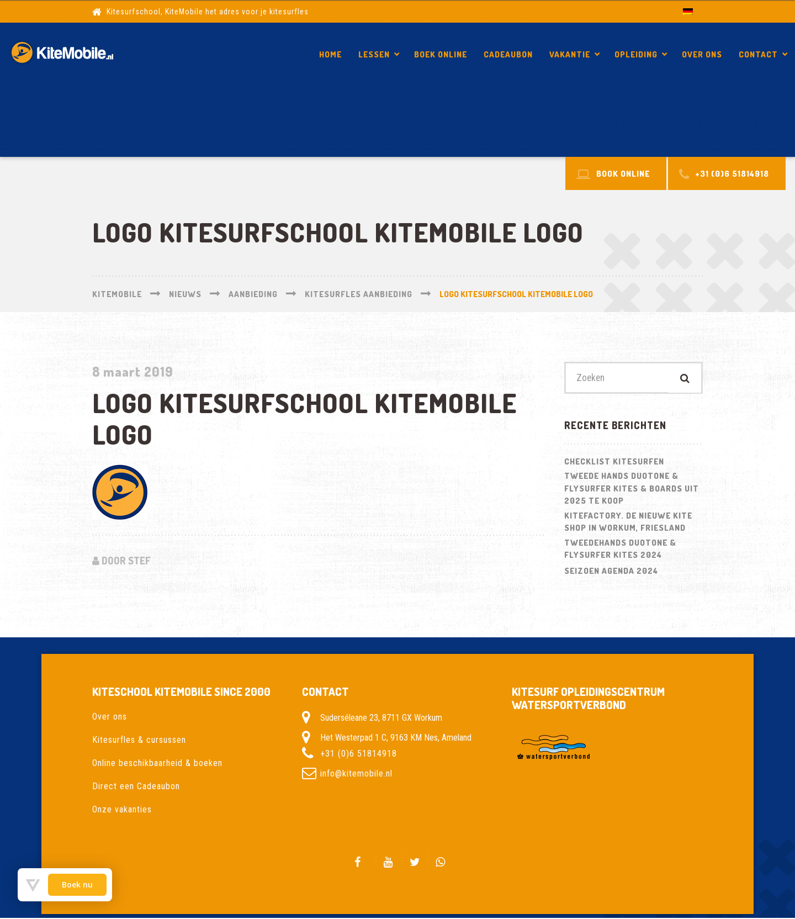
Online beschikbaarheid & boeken (157, 763)
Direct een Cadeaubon (136, 786)
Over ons (702, 54)
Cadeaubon (508, 54)
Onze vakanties (122, 810)
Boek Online (440, 54)
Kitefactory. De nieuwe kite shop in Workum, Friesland (628, 522)
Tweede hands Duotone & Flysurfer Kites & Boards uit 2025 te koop (631, 489)
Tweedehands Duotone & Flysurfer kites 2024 (620, 549)
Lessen (374, 54)
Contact (758, 54)
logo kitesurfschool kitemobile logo (683, 125)
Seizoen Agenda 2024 (611, 571)
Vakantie (569, 54)
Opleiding (636, 54)
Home (330, 54)
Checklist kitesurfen (614, 462)
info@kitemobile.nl (356, 774)
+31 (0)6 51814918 (358, 754)
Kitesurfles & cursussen (139, 740)
